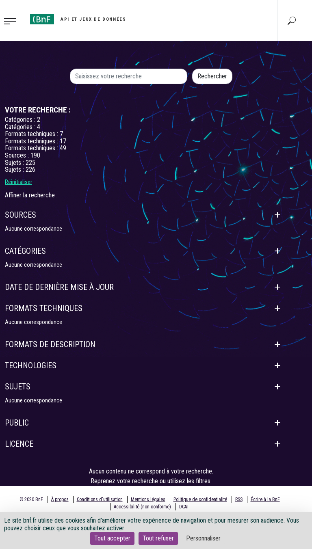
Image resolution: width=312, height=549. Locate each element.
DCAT (184, 507)
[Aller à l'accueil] (78, 19)
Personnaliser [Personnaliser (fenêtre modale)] (203, 538)
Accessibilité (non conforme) (142, 507)
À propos (60, 499)
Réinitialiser (18, 182)
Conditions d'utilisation (100, 499)
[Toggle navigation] (12, 21)
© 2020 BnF (31, 499)
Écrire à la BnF (265, 499)
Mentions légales (148, 499)
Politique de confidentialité (200, 499)
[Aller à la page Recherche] (292, 20)
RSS (239, 499)
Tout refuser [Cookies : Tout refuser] (158, 538)
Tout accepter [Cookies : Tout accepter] (112, 538)
